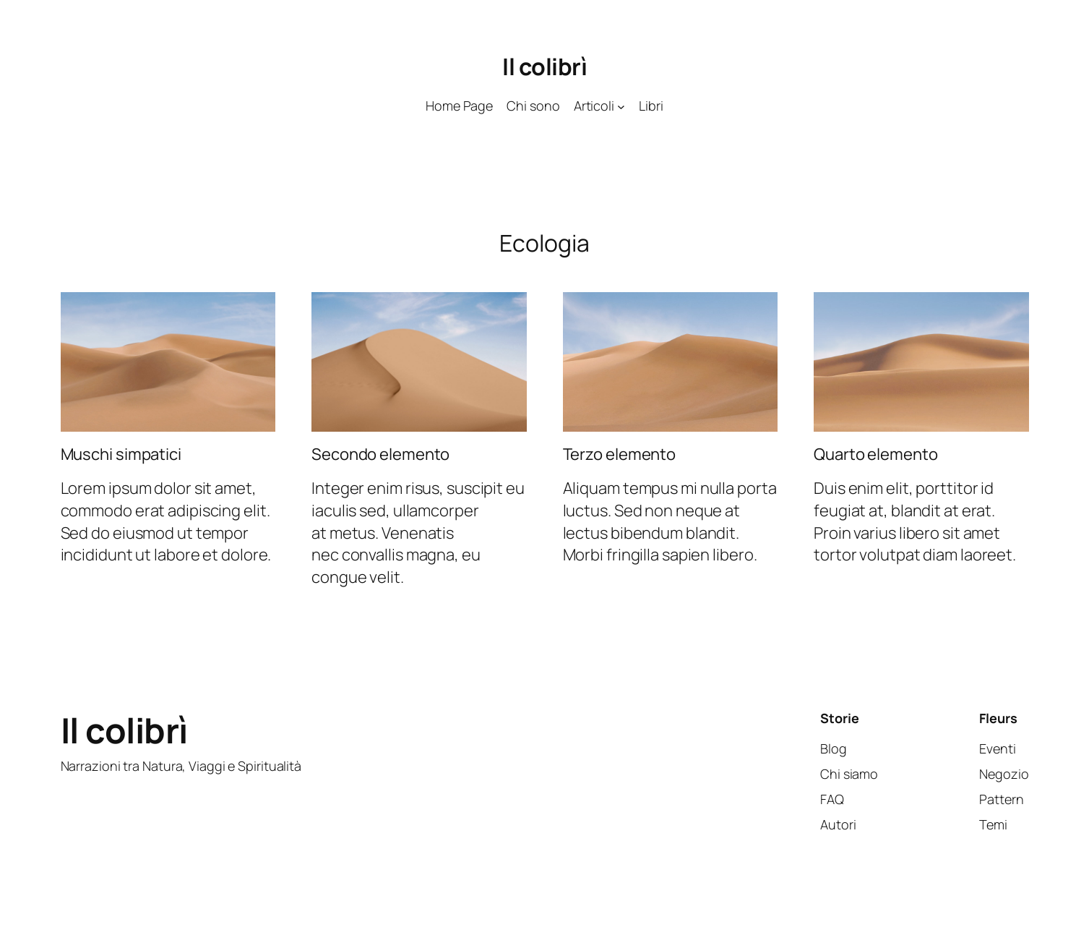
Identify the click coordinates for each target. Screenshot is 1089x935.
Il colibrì (544, 66)
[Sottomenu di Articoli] (621, 106)
